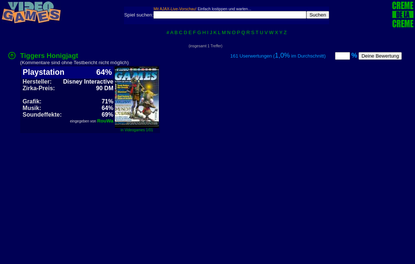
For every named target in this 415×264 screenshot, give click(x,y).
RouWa (105, 121)
